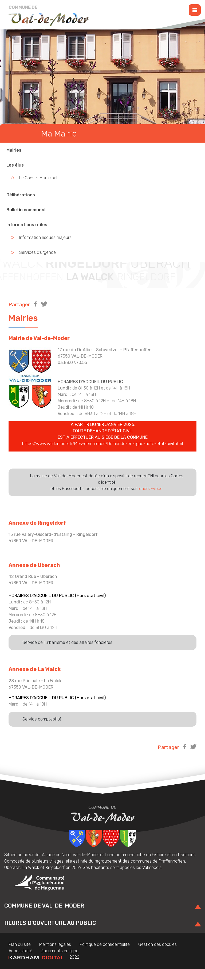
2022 (44, 957)
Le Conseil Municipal (38, 177)
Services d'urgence (37, 252)
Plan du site (20, 944)
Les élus (15, 165)
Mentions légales (55, 944)
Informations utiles (26, 224)
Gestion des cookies (157, 944)
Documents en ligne (59, 950)
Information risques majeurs (45, 237)
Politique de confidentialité (105, 944)
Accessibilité (20, 950)
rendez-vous (150, 488)
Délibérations (20, 194)
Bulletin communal (25, 209)
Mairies (13, 150)
